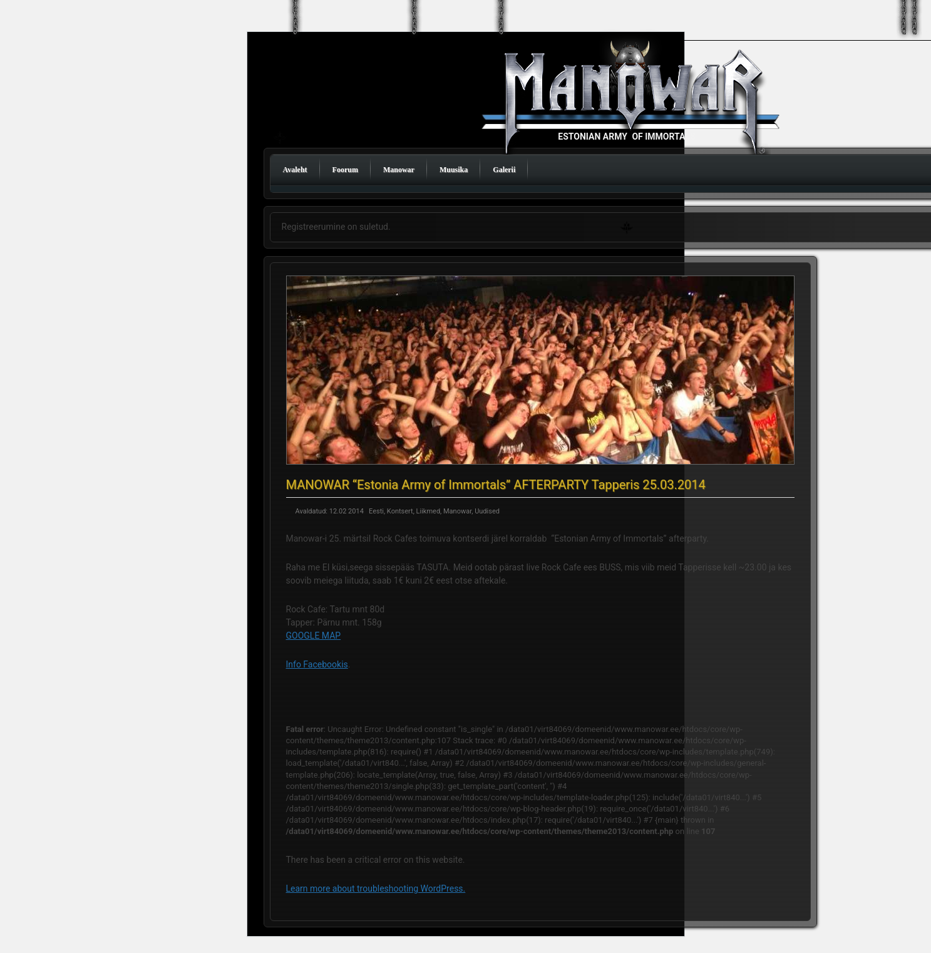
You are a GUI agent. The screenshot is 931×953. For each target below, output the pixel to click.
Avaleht (295, 169)
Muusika (454, 169)
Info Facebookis (317, 664)
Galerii (504, 169)
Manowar (398, 169)
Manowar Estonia (633, 101)
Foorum (345, 169)
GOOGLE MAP (313, 636)
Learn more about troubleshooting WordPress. (376, 888)
